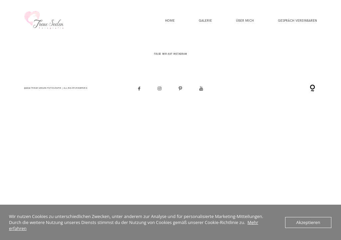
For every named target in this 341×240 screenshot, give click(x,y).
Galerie (205, 21)
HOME (170, 21)
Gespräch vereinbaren (297, 21)
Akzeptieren (308, 222)
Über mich (245, 21)
